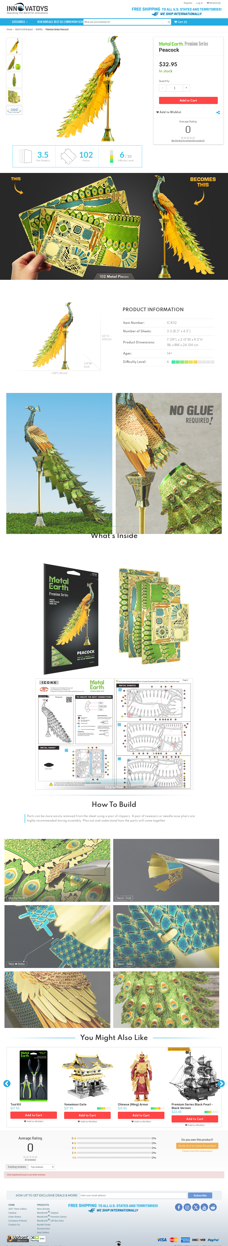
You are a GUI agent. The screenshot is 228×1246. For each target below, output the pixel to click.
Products (43, 1205)
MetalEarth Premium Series (52, 1216)
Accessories (43, 1228)
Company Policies (17, 1220)
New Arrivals (46, 22)
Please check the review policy (197, 1150)
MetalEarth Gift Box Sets (50, 1220)
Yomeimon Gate (75, 1104)
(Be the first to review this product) (188, 141)
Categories (20, 22)
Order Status (14, 1216)
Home (11, 1205)
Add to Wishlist (168, 113)
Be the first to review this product (197, 1145)
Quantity (164, 81)
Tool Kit (15, 1104)
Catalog (12, 1212)
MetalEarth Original (47, 1212)
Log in (199, 3)
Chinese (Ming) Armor (133, 1104)
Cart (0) (209, 22)
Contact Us (14, 1224)
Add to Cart (188, 101)
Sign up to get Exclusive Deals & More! (46, 1195)
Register (188, 3)
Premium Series (98, 22)
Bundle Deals (44, 1224)
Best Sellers (72, 22)
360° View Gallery (17, 1209)
